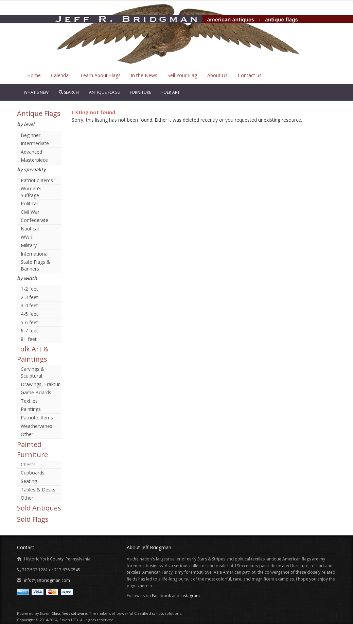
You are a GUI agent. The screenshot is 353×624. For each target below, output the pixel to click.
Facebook (161, 596)
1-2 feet (29, 288)
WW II (27, 237)
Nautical (30, 228)
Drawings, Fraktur (40, 384)
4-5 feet (29, 314)
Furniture (140, 92)
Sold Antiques (39, 508)
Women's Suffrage (31, 191)
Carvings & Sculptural (33, 372)
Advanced (31, 152)
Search (69, 92)
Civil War (30, 212)
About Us (217, 75)
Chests (28, 464)
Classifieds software (69, 613)
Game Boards (36, 392)
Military (29, 245)
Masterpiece (34, 160)
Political (29, 203)
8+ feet (29, 339)
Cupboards (33, 472)
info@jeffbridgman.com (47, 580)
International (35, 253)
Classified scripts (149, 613)
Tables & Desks (38, 489)
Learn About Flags (101, 75)
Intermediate (35, 143)
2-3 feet (29, 297)
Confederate (34, 220)
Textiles (29, 401)
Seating (29, 481)
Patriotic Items (37, 180)
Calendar (60, 75)
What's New (36, 92)
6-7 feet (29, 330)
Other (27, 434)
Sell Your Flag (182, 75)
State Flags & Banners (35, 265)
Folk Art (170, 92)
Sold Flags (33, 519)
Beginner (30, 135)
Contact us (250, 75)
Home (34, 75)
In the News (144, 75)
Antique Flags (104, 92)
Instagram (190, 596)
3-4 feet (29, 305)
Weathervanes (36, 426)
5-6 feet (29, 322)
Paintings (31, 409)
